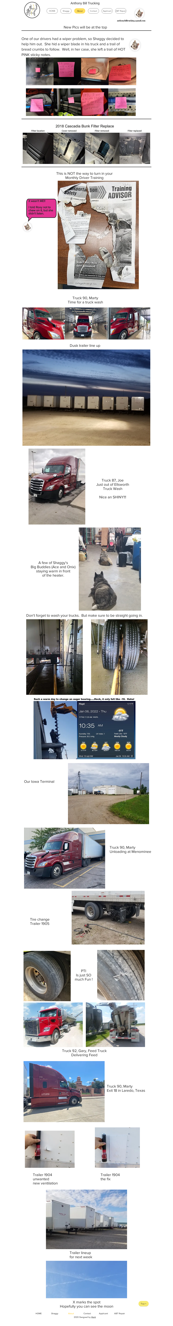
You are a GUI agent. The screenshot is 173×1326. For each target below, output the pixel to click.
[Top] (144, 1303)
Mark (93, 1317)
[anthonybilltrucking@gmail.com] (131, 20)
